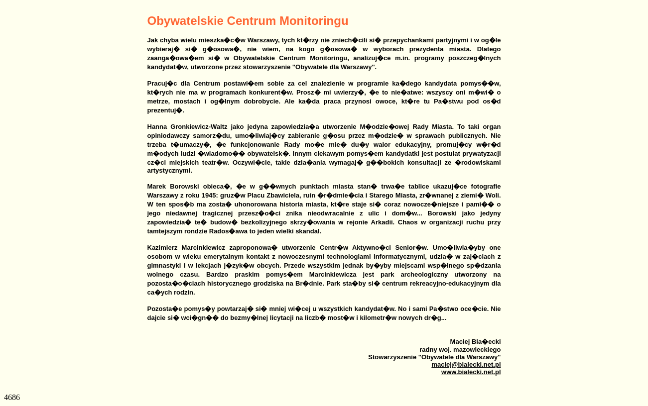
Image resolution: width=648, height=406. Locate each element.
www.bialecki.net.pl (471, 372)
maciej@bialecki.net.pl (466, 364)
